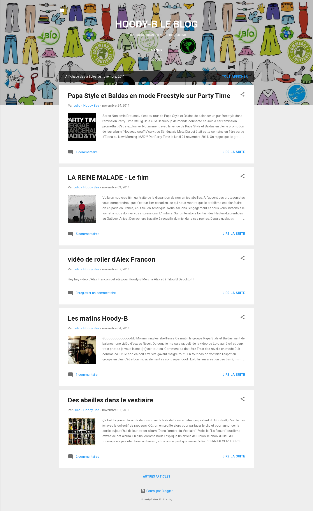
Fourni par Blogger (156, 491)
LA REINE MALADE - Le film (108, 177)
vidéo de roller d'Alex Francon (111, 259)
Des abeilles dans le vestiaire (110, 400)
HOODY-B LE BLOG (156, 24)
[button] (242, 95)
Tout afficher (235, 76)
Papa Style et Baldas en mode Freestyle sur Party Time (149, 95)
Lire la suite (234, 152)
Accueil (156, 60)
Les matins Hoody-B (98, 318)
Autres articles (156, 476)
